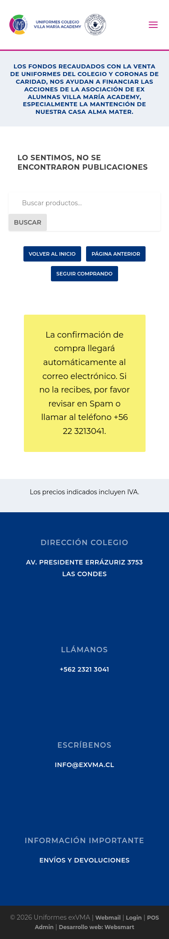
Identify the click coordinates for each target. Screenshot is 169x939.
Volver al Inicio (52, 254)
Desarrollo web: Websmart (96, 927)
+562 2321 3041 (85, 669)
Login (134, 917)
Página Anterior (115, 254)
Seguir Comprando (84, 274)
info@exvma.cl (84, 765)
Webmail (107, 917)
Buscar (27, 222)
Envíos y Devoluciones (84, 860)
